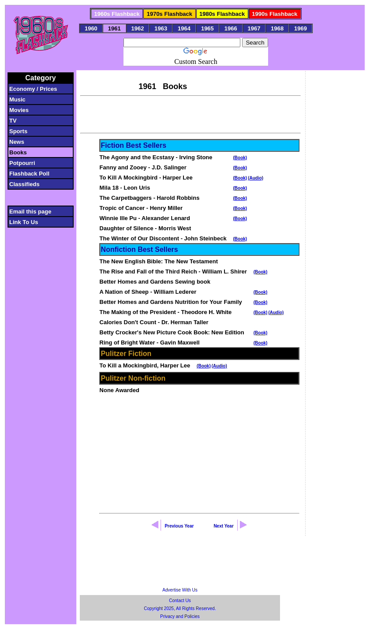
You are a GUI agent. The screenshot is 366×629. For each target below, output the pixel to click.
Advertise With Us (179, 590)
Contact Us (179, 600)
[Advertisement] (190, 113)
